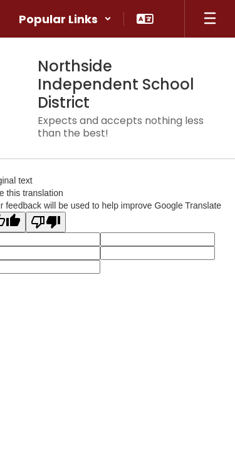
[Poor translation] (46, 222)
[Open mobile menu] (210, 19)
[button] (65, 19)
